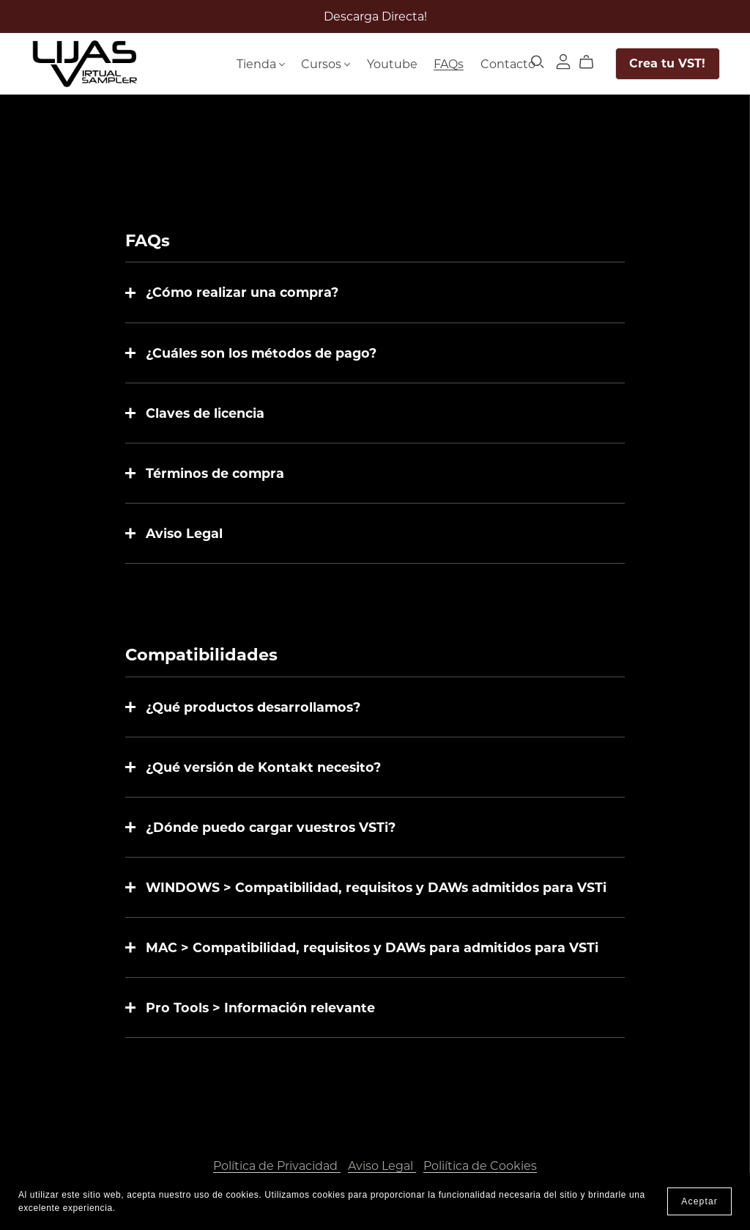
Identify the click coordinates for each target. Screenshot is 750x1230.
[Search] (537, 62)
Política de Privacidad (277, 1166)
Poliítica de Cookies (480, 1166)
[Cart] (592, 62)
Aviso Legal (382, 1166)
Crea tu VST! (667, 63)
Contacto (507, 63)
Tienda (261, 63)
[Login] (563, 60)
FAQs (449, 63)
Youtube (392, 63)
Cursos (325, 63)
